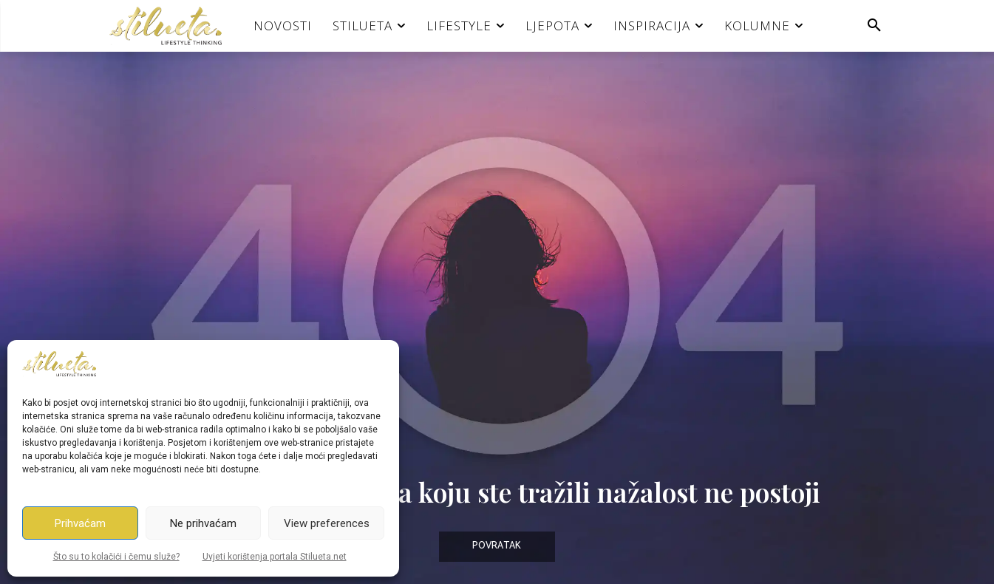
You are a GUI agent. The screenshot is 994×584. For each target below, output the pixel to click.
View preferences (327, 523)
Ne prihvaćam (203, 523)
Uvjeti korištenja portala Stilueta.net (274, 556)
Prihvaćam (80, 523)
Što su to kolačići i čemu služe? (116, 556)
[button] (874, 26)
